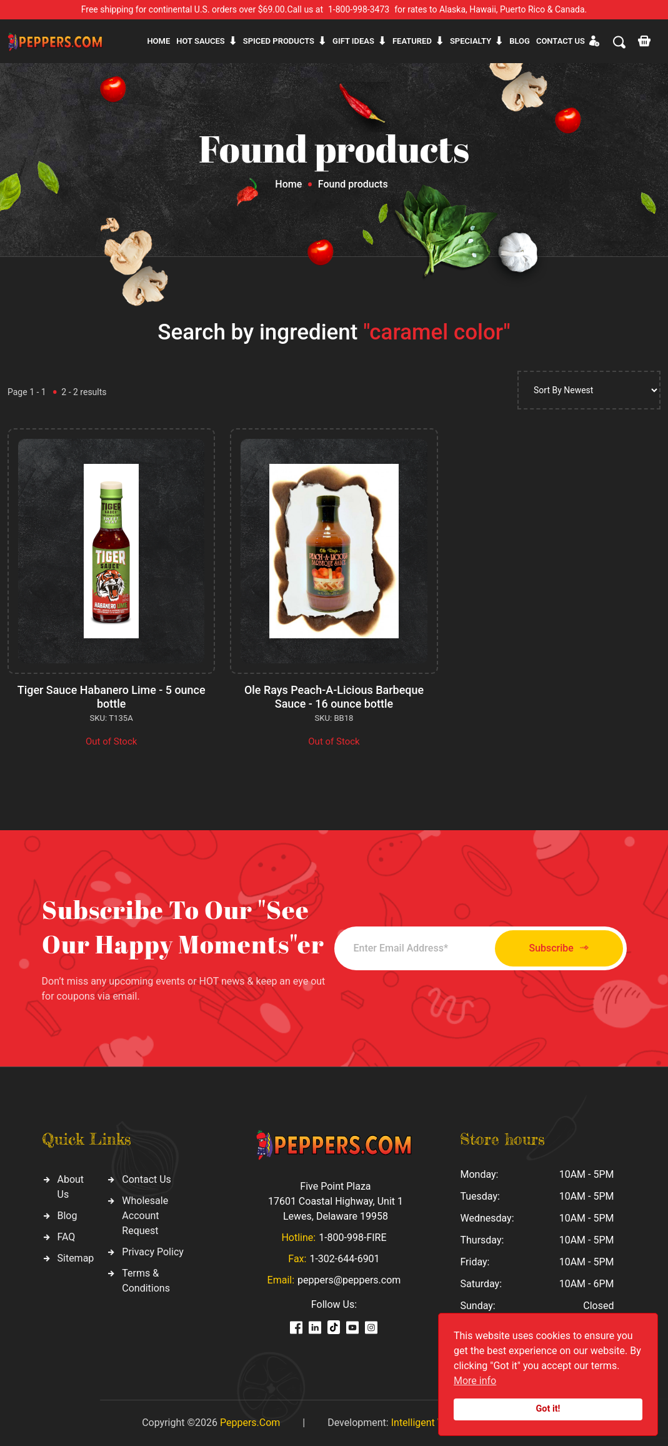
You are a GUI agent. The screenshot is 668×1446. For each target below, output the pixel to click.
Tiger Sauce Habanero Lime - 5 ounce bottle (111, 696)
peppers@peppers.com (349, 1280)
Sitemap (75, 1258)
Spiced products (278, 41)
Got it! (548, 1408)
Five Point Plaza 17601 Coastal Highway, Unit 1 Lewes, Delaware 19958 (335, 1201)
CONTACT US (560, 41)
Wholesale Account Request (145, 1216)
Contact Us (146, 1179)
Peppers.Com (250, 1422)
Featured (412, 41)
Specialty (470, 41)
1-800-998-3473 (358, 9)
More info (475, 1381)
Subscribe (557, 948)
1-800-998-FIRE (352, 1237)
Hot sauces (200, 41)
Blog (519, 41)
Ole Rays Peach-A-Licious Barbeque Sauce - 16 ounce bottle (334, 696)
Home (158, 41)
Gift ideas (353, 41)
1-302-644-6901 (344, 1259)
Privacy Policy (153, 1252)
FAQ (66, 1237)
